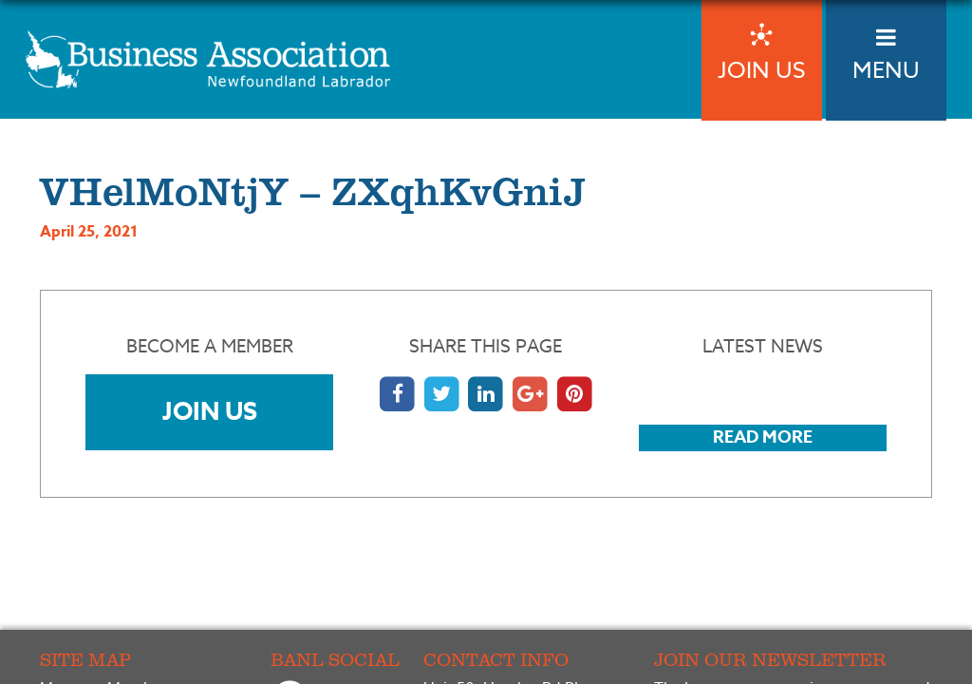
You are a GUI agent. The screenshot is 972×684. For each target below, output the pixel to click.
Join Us (209, 411)
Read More (763, 437)
